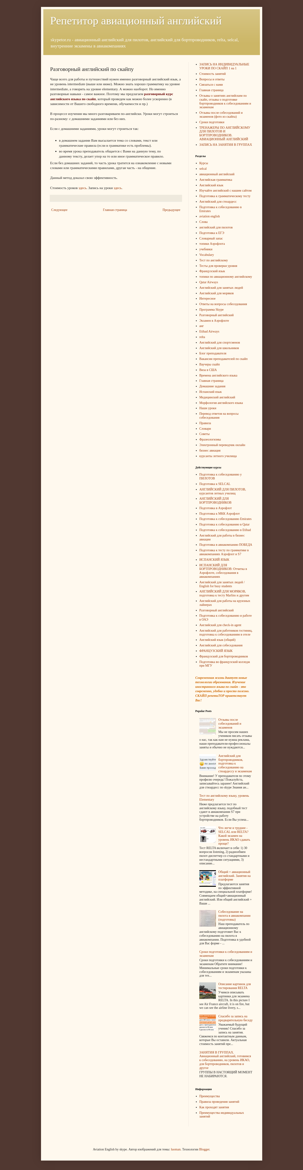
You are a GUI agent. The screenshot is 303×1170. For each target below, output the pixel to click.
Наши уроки (207, 408)
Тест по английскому (213, 260)
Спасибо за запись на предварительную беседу (235, 1018)
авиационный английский (217, 174)
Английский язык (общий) (217, 640)
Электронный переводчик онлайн (222, 445)
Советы (204, 434)
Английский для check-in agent (220, 625)
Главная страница (115, 210)
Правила (205, 423)
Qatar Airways (208, 282)
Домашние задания (212, 386)
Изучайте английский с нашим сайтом (225, 190)
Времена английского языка (218, 375)
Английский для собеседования (220, 645)
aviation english (209, 216)
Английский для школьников (219, 348)
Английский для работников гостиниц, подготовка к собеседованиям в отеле (225, 632)
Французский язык (212, 271)
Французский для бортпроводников (223, 656)
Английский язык (211, 185)
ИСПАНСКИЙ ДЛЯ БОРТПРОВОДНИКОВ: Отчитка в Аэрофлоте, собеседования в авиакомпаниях (223, 570)
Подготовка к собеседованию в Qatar (224, 524)
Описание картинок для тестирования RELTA (234, 986)
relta (202, 337)
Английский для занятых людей (221, 287)
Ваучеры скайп (209, 364)
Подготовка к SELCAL (214, 484)
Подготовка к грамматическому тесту (224, 196)
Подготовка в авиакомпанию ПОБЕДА (225, 544)
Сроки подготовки (211, 122)
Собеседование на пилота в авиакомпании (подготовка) (234, 915)
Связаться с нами (211, 84)
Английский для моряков (216, 293)
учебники (205, 249)
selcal (203, 168)
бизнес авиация (210, 450)
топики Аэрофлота (212, 243)
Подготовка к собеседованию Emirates (225, 519)
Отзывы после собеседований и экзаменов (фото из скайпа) (221, 114)
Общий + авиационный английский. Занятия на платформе (234, 875)
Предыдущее (171, 210)
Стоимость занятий (212, 74)
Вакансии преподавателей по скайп (223, 359)
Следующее (59, 210)
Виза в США (208, 370)
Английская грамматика (215, 179)
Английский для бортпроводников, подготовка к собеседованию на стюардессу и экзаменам (235, 763)
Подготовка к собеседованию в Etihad (225, 530)
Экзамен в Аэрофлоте (214, 320)
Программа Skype (211, 309)
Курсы (203, 163)
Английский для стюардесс (218, 201)
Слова (203, 222)
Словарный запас (211, 238)
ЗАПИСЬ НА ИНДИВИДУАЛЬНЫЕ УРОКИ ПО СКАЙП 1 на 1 (224, 66)
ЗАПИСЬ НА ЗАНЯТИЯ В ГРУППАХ (225, 144)
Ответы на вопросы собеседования (223, 304)
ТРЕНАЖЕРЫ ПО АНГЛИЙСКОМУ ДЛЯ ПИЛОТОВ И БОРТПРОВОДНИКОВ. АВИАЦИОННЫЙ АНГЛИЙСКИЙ (224, 133)
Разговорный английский (216, 315)
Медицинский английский (217, 397)
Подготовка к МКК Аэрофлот (219, 513)
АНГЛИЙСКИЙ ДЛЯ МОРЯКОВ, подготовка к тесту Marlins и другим (224, 593)
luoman (176, 1149)
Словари (205, 428)
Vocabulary (206, 255)
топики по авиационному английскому (225, 276)
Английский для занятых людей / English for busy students (222, 584)
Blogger (204, 1149)
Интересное (207, 298)
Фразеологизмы (210, 439)
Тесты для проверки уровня (218, 266)
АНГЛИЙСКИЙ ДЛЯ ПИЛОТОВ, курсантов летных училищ (222, 491)
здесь (83, 188)
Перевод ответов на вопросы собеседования (218, 415)
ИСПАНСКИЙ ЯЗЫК (214, 559)
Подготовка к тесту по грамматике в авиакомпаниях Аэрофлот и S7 (224, 552)
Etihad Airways (209, 331)
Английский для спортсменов (219, 342)
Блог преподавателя (212, 353)
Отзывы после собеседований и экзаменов (229, 723)
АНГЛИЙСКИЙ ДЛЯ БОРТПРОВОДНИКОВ (215, 500)
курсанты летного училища (218, 456)
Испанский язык (210, 392)
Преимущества (209, 1096)
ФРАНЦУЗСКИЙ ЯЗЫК (215, 651)
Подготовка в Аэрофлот (215, 508)
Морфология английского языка (221, 403)
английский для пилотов (216, 227)
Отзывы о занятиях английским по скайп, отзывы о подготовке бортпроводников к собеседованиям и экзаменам (225, 101)
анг (201, 326)
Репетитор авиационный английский (136, 21)
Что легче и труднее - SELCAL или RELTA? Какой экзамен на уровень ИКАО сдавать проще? (234, 835)
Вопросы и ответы (212, 79)
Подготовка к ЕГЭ (211, 233)
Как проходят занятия (214, 1107)
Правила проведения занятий (219, 1101)
